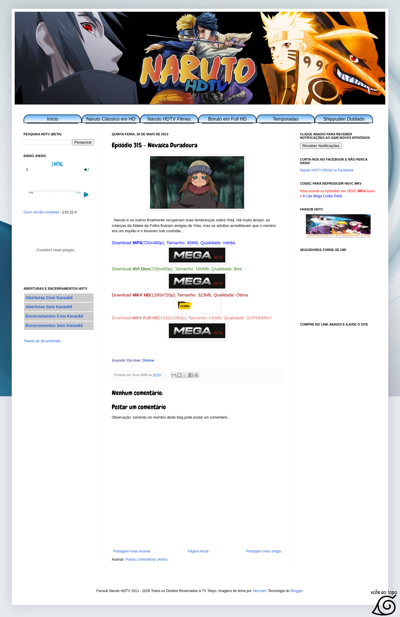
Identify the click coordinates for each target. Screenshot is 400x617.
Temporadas (286, 119)
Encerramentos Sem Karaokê (54, 325)
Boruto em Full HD (227, 119)
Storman (259, 591)
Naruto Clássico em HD (110, 119)
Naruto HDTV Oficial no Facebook (326, 170)
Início (52, 119)
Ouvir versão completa (41, 212)
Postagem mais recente (131, 551)
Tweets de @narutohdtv (42, 341)
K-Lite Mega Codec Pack (322, 196)
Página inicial (198, 551)
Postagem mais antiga (263, 551)
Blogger (297, 591)
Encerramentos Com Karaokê (54, 316)
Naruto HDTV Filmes (169, 119)
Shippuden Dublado (344, 119)
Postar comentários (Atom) (147, 559)
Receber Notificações (321, 146)
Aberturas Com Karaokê (49, 297)
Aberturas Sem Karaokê (49, 306)
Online (148, 360)
